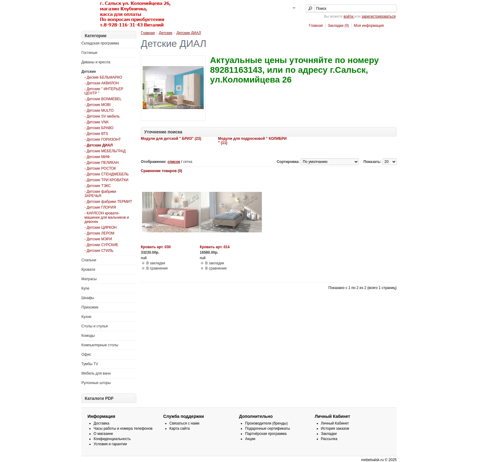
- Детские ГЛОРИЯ (100, 207)
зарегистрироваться (379, 16)
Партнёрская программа (266, 434)
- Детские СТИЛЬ (98, 251)
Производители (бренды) (266, 423)
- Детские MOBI (97, 105)
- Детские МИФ (97, 157)
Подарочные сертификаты (267, 428)
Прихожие (89, 307)
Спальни (88, 260)
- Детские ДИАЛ (98, 145)
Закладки (329, 434)
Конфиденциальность (112, 439)
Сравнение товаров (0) (161, 171)
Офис (86, 354)
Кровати (88, 269)
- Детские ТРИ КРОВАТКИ (106, 180)
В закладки (155, 263)
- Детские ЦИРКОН (100, 227)
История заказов (335, 428)
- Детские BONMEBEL (103, 99)
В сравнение (157, 268)
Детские (88, 71)
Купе (85, 288)
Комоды (88, 335)
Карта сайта (179, 428)
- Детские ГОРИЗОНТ (102, 139)
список (173, 162)
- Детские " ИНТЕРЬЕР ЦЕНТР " (103, 91)
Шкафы (87, 298)
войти (349, 16)
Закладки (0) (338, 25)
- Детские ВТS (96, 134)
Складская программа (100, 43)
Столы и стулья (94, 326)
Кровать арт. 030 (156, 247)
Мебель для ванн (96, 373)
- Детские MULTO (99, 110)
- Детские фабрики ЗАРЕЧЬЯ (100, 193)
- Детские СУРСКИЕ (101, 245)
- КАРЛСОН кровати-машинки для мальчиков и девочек (106, 217)
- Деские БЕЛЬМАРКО (103, 77)
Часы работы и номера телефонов (123, 428)
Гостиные (89, 53)
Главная (316, 25)
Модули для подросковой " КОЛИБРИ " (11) (252, 140)
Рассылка (329, 439)
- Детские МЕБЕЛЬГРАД (105, 151)
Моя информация (369, 25)
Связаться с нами (184, 423)
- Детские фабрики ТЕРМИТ (108, 201)
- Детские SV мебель (102, 116)
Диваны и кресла (95, 62)
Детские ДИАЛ (189, 33)
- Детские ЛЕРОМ (99, 233)
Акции (250, 439)
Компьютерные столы (99, 345)
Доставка (101, 423)
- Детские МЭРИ (98, 239)
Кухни (86, 317)
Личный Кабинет (335, 423)
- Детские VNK (96, 122)
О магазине (103, 434)
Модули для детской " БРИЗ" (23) (171, 138)
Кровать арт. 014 (215, 247)
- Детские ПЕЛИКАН (101, 162)
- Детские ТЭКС (97, 186)
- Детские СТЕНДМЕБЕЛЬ (106, 174)
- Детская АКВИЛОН (101, 83)
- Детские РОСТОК (100, 168)
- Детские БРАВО (98, 128)
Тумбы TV (89, 364)
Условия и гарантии (110, 444)
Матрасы (89, 279)
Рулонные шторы (96, 383)
